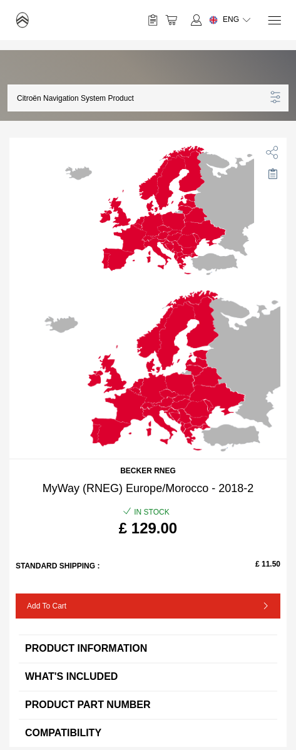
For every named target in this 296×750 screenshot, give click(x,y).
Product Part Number (148, 704)
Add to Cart (46, 606)
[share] (270, 150)
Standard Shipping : (58, 566)
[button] (141, 98)
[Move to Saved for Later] (272, 174)
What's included (148, 676)
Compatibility (148, 732)
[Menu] (273, 20)
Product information (148, 648)
